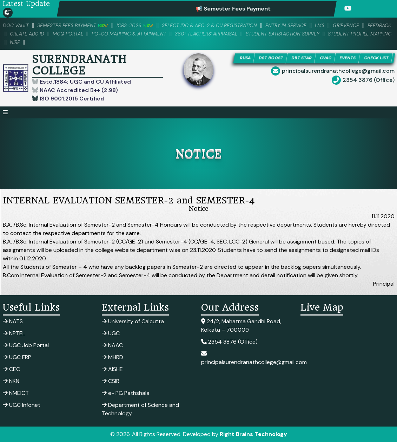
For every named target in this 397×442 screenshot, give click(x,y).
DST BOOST (286, 58)
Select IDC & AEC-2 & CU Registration (221, 25)
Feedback (15, 33)
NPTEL (14, 333)
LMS (338, 25)
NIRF (85, 42)
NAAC (112, 345)
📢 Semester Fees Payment (242, 8)
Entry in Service (302, 25)
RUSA (257, 58)
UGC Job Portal (26, 345)
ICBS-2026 (141, 25)
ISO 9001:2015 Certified (72, 98)
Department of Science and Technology (140, 409)
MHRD (112, 357)
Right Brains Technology (253, 434)
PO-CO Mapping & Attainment (164, 33)
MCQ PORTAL (98, 33)
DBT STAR (319, 58)
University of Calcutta (133, 321)
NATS (13, 321)
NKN (11, 381)
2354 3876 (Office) (369, 91)
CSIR (110, 381)
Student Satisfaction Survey (328, 33)
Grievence (365, 25)
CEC (11, 369)
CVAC (345, 58)
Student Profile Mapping (37, 42)
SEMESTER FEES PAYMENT (76, 25)
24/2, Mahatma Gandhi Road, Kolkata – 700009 (241, 325)
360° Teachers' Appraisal (246, 33)
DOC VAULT (17, 25)
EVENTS (369, 58)
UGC (111, 333)
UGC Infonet (21, 405)
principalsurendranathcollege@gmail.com (338, 82)
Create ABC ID (55, 33)
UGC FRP (17, 357)
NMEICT (16, 393)
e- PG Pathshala (126, 393)
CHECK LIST (313, 69)
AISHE (112, 369)
